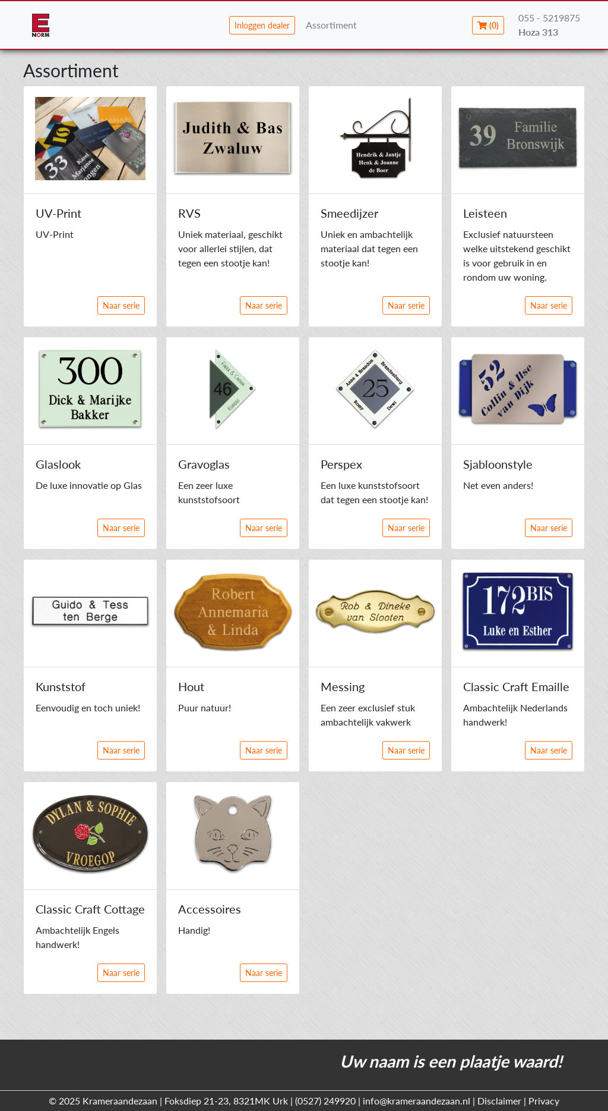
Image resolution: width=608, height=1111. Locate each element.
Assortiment (331, 24)
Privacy (543, 1100)
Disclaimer (499, 1100)
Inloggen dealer (262, 25)
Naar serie (121, 305)
